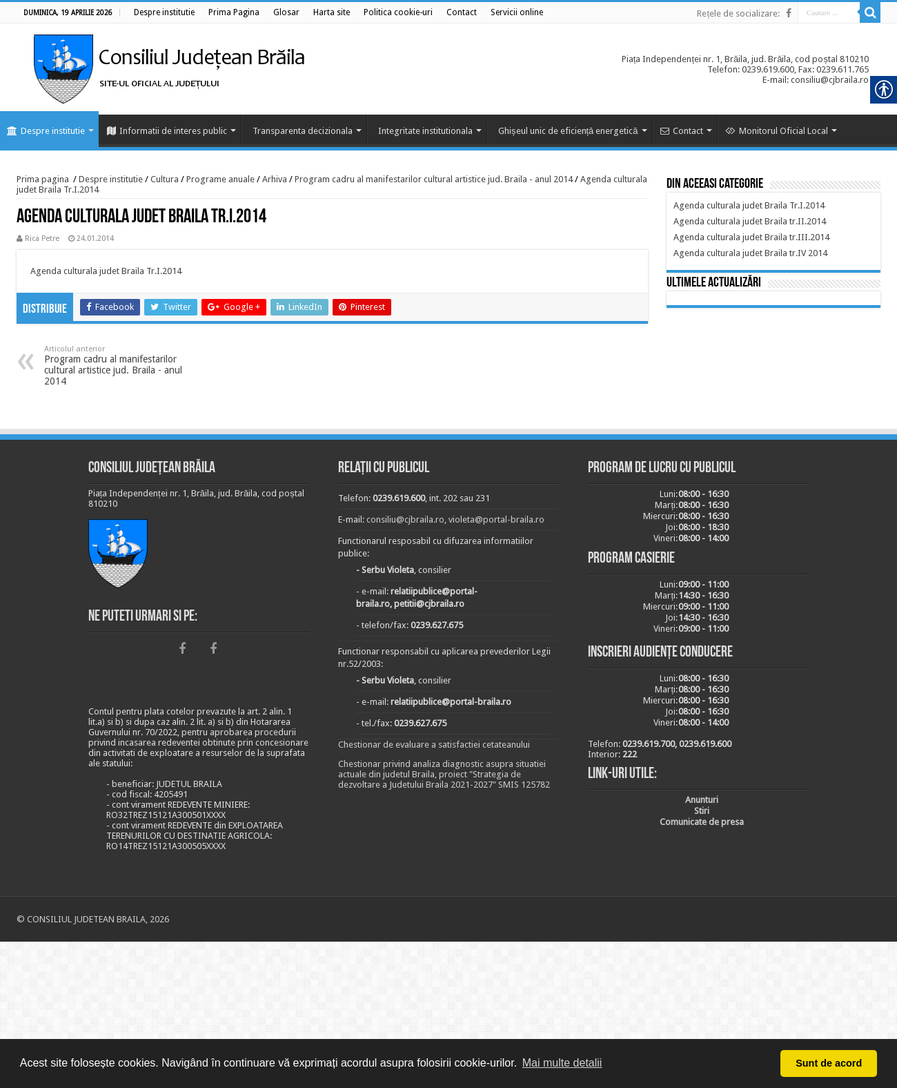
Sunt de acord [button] (829, 1063)
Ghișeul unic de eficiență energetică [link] (568, 131)
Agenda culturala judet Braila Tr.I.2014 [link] (105, 271)
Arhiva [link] (274, 179)
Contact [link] (681, 131)
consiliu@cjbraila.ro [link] (405, 519)
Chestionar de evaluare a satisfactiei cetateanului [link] (434, 744)
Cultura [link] (164, 179)
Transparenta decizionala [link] (303, 131)
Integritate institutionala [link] (425, 131)
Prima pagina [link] (43, 179)
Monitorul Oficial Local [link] (776, 131)
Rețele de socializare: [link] (738, 13)
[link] (164, 12)
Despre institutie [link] (46, 131)
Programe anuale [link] (220, 179)
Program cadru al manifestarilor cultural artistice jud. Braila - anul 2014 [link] (434, 179)
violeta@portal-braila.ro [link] (496, 519)
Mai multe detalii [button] (562, 1063)
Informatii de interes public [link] (167, 131)
